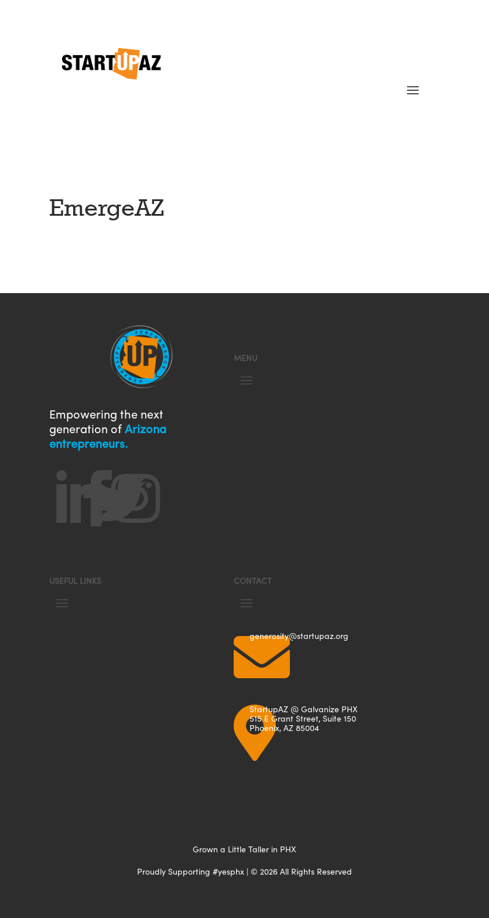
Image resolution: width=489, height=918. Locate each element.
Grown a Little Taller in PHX (244, 849)
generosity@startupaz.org (298, 635)
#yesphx (228, 871)
